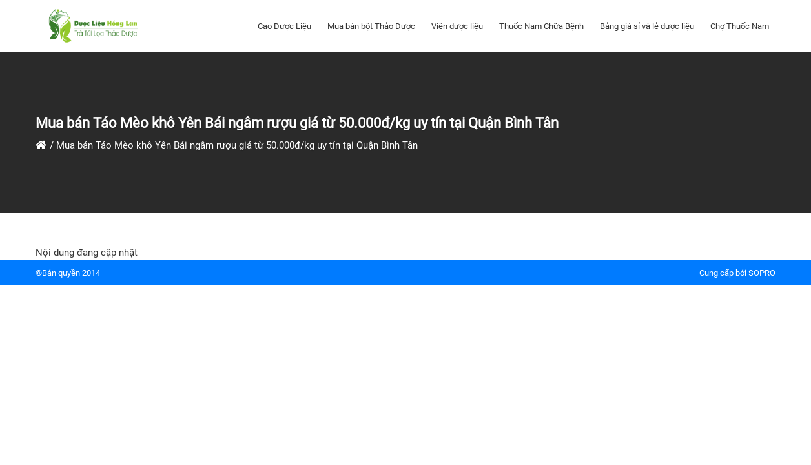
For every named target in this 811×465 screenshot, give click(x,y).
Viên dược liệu (457, 26)
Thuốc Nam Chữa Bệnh (541, 26)
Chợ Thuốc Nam (739, 26)
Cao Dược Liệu (284, 26)
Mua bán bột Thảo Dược (371, 26)
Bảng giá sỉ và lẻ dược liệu (647, 26)
